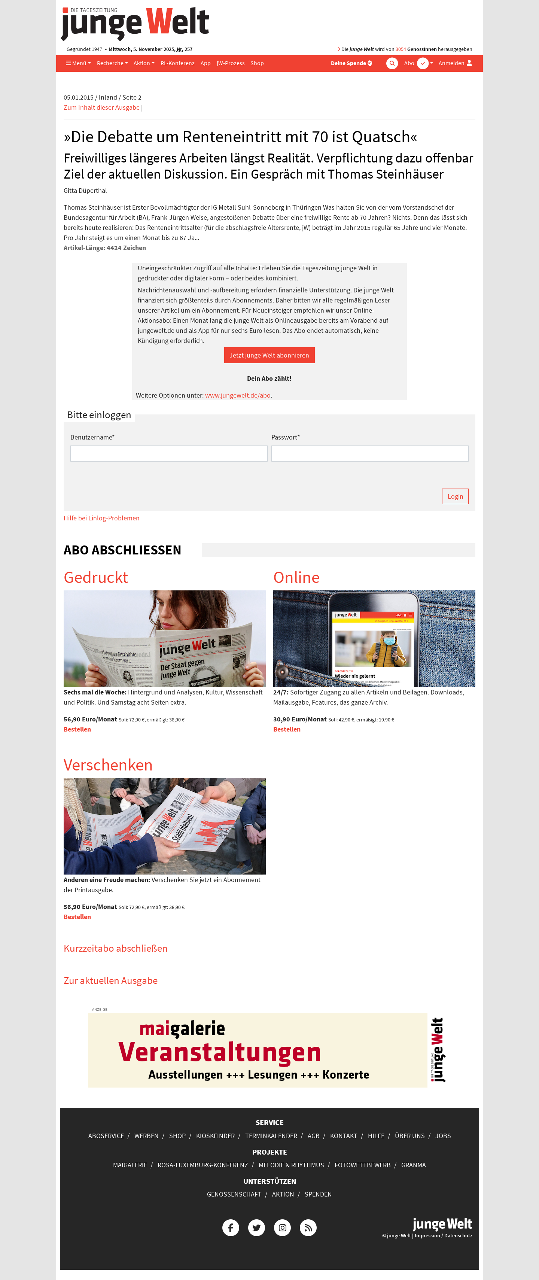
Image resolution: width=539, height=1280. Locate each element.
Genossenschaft (234, 1194)
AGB (314, 1135)
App (206, 63)
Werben (146, 1135)
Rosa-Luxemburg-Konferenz (203, 1165)
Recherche (110, 63)
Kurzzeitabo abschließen (116, 948)
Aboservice (106, 1135)
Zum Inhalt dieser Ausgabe (102, 107)
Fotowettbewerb (363, 1165)
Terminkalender (271, 1135)
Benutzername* (92, 437)
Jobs (443, 1135)
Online (296, 576)
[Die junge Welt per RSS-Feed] (308, 1227)
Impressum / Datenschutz (443, 1235)
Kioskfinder (215, 1135)
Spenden (318, 1194)
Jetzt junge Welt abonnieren (269, 355)
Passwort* (285, 437)
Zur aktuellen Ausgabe (111, 980)
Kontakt (343, 1135)
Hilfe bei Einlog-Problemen (102, 518)
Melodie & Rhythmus (291, 1165)
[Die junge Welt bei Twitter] (256, 1227)
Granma (413, 1165)
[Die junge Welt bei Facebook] (230, 1227)
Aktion (142, 63)
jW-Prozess (231, 63)
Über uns (410, 1135)
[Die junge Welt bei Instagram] (282, 1227)
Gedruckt (96, 576)
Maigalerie (130, 1165)
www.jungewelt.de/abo (238, 395)
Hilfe (376, 1135)
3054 (401, 49)
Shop (257, 63)
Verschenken (108, 764)
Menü (76, 63)
